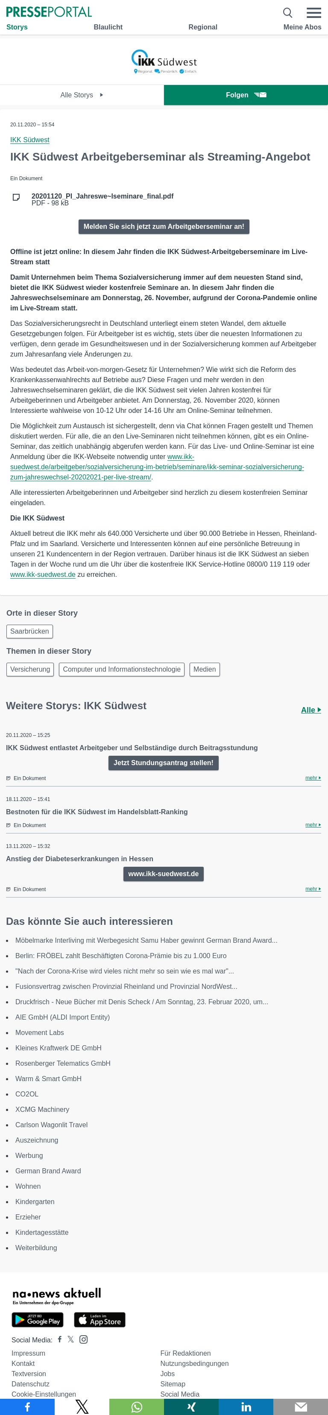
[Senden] (300, 1407)
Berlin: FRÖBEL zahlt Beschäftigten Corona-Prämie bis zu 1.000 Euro (121, 955)
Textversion (29, 1373)
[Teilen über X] (82, 1407)
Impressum (28, 1353)
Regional (203, 27)
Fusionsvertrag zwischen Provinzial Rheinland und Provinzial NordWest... (126, 986)
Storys (17, 27)
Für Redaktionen (185, 1353)
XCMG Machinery (42, 1109)
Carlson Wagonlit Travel (51, 1124)
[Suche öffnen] (288, 13)
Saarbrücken (29, 631)
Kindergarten (35, 1201)
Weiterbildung (36, 1247)
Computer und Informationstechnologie (122, 669)
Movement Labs (39, 1032)
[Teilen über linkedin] (246, 1407)
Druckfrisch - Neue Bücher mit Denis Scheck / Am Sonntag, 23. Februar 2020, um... (141, 1002)
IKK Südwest (30, 139)
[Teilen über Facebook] (27, 1407)
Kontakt (23, 1363)
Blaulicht (108, 27)
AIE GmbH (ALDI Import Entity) (62, 1017)
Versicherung (30, 669)
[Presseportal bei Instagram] (81, 1338)
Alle (311, 710)
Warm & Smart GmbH (48, 1078)
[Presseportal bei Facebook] (57, 1340)
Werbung (29, 1155)
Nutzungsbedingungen (194, 1363)
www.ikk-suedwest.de (43, 574)
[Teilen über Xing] (191, 1407)
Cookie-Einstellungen (44, 1394)
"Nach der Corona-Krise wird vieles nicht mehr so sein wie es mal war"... (124, 971)
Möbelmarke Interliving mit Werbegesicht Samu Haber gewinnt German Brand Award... (146, 940)
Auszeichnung (37, 1140)
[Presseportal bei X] (68, 1340)
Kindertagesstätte (42, 1232)
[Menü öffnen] (314, 13)
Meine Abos (303, 27)
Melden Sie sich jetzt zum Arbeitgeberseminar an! (164, 226)
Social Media (179, 1394)
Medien (204, 669)
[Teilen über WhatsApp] (136, 1407)
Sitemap (172, 1384)
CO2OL (26, 1094)
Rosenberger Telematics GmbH (63, 1063)
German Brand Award (48, 1171)
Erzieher (28, 1217)
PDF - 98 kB (102, 200)
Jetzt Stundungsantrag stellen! (164, 762)
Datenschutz (31, 1384)
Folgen (246, 95)
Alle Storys (82, 95)
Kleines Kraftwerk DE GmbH (58, 1048)
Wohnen (28, 1186)
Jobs (167, 1373)
